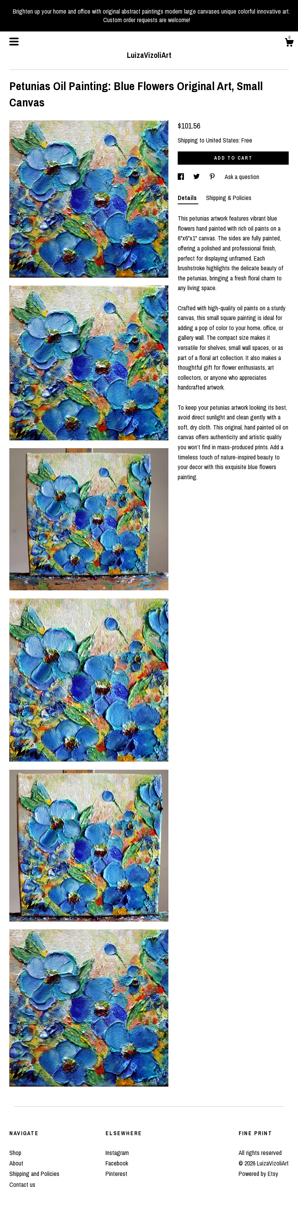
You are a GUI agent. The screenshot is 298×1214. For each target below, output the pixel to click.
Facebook (117, 1163)
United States (222, 140)
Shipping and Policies (34, 1173)
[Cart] (289, 43)
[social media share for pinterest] (213, 176)
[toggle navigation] (14, 41)
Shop (15, 1152)
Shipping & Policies (228, 197)
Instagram (117, 1152)
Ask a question (242, 176)
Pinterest (116, 1173)
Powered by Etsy (258, 1173)
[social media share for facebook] (181, 176)
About (16, 1163)
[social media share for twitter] (197, 176)
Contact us (22, 1184)
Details (188, 197)
